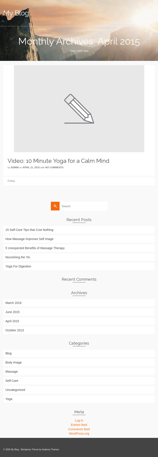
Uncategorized (15, 390)
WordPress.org (79, 433)
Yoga (8, 399)
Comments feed (79, 429)
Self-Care (11, 380)
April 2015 (12, 321)
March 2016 (13, 303)
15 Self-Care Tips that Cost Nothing (29, 230)
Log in (79, 420)
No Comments (54, 167)
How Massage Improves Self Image (29, 239)
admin (15, 167)
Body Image (13, 362)
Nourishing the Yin (17, 257)
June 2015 (12, 312)
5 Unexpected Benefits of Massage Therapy (35, 248)
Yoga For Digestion (18, 266)
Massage (11, 371)
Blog (12, 181)
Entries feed (79, 425)
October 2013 (14, 330)
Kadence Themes (50, 449)
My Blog (16, 13)
